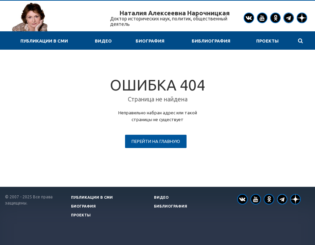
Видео (103, 40)
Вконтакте (249, 17)
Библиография (211, 40)
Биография (150, 40)
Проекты (267, 40)
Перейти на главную (156, 141)
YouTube (262, 18)
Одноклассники (276, 17)
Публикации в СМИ (44, 40)
